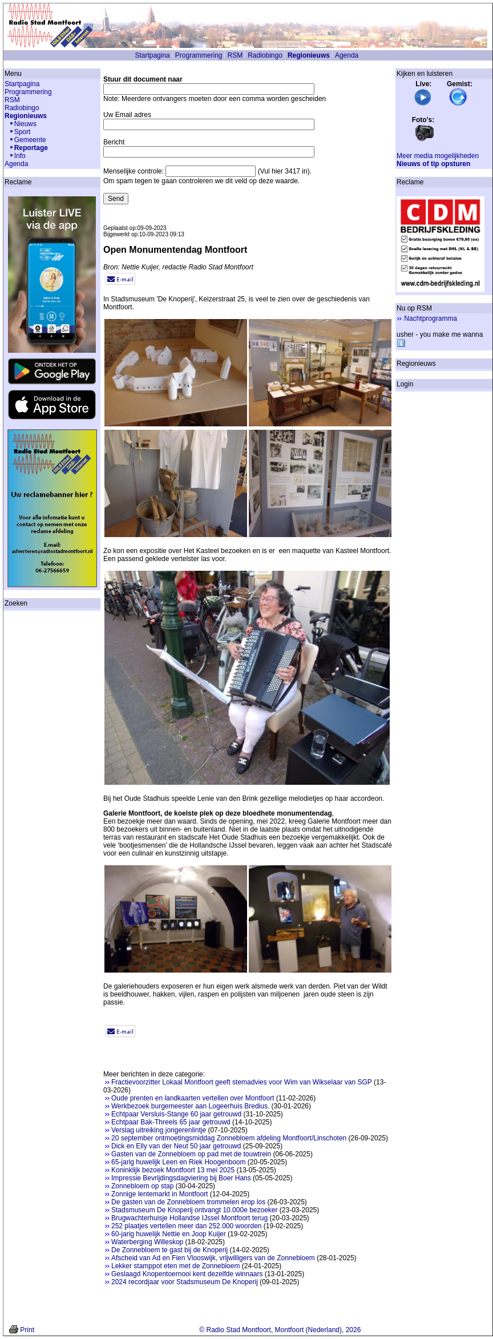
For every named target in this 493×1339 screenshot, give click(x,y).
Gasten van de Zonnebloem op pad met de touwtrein (191, 1154)
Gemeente (30, 140)
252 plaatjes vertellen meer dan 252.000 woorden (186, 1226)
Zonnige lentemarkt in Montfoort (159, 1194)
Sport (22, 132)
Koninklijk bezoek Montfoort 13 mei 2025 (173, 1170)
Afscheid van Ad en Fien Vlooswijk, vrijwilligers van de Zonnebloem (213, 1258)
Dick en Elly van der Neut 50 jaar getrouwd (176, 1146)
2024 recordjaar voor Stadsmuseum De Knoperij (184, 1282)
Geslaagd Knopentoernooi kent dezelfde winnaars (187, 1274)
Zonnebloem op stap (142, 1186)
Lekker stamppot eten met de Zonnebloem (175, 1266)
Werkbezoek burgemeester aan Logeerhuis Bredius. (190, 1106)
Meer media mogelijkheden (438, 156)
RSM (235, 55)
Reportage (31, 148)
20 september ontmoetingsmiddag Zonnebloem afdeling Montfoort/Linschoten (228, 1138)
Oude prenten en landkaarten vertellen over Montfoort (192, 1098)
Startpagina (152, 55)
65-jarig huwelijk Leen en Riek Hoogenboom (178, 1162)
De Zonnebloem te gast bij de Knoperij (169, 1250)
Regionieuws (309, 55)
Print (27, 1330)
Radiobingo (265, 55)
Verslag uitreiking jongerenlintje (158, 1130)
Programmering (199, 55)
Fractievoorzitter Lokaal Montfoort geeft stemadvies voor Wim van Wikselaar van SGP (241, 1082)
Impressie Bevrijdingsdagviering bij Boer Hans (181, 1178)
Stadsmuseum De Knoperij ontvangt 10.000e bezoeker (194, 1210)
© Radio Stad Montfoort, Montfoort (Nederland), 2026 (280, 1330)
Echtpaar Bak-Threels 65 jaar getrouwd (171, 1122)
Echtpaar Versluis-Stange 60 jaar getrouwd (176, 1114)
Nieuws (25, 124)
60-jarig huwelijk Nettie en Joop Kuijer (168, 1234)
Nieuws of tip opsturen (433, 164)
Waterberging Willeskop (147, 1242)
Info (20, 156)
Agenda (346, 55)
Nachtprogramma (430, 318)
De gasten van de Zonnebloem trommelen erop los (188, 1202)
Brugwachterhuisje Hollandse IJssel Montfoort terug (189, 1218)
